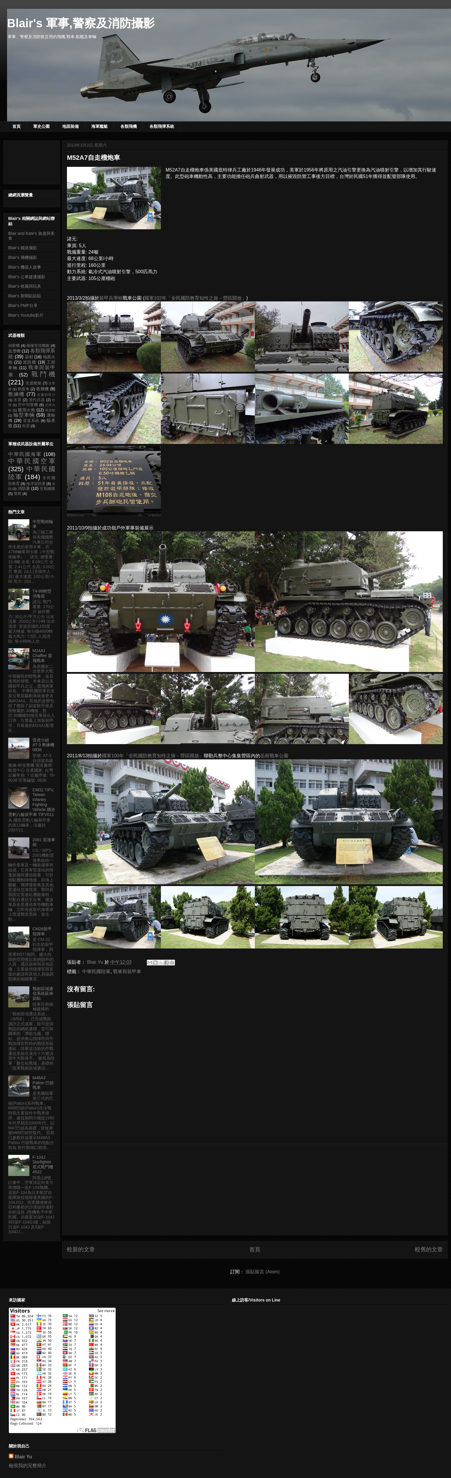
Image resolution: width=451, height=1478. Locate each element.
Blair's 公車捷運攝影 (26, 276)
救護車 (23, 389)
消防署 (24, 488)
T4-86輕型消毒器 (42, 593)
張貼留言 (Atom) (262, 1271)
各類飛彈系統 (161, 126)
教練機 (16, 394)
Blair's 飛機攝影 (22, 257)
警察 (17, 494)
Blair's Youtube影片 (25, 315)
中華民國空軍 (31, 461)
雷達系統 (31, 421)
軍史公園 (41, 126)
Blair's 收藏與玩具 (24, 286)
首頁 (16, 126)
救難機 (42, 388)
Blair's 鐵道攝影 (22, 247)
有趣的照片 (46, 394)
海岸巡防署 (35, 484)
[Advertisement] (255, 1189)
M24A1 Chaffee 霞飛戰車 (42, 655)
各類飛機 (128, 126)
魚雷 (26, 426)
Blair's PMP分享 (23, 305)
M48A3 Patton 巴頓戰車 (43, 1082)
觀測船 (50, 410)
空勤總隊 (47, 489)
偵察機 (14, 346)
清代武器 (37, 400)
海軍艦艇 (99, 126)
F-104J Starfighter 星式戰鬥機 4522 (43, 1164)
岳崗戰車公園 (274, 755)
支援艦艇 (34, 383)
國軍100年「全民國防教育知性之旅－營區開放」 (153, 755)
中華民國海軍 (25, 454)
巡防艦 (29, 362)
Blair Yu (23, 1456)
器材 (29, 356)
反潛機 (14, 351)
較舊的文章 (429, 1249)
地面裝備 (70, 126)
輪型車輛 (24, 415)
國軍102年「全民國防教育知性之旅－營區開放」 (195, 298)
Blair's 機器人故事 (24, 267)
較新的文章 (81, 1249)
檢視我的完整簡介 (27, 1465)
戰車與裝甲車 (127, 971)
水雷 (18, 400)
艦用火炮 (26, 410)
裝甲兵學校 (111, 298)
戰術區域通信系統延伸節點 (43, 993)
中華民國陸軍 (96, 971)
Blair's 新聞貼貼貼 (24, 295)
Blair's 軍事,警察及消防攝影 (81, 23)
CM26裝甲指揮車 (42, 931)
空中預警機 (28, 405)
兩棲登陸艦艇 (38, 346)
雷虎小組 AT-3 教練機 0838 (43, 745)
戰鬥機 (43, 374)
